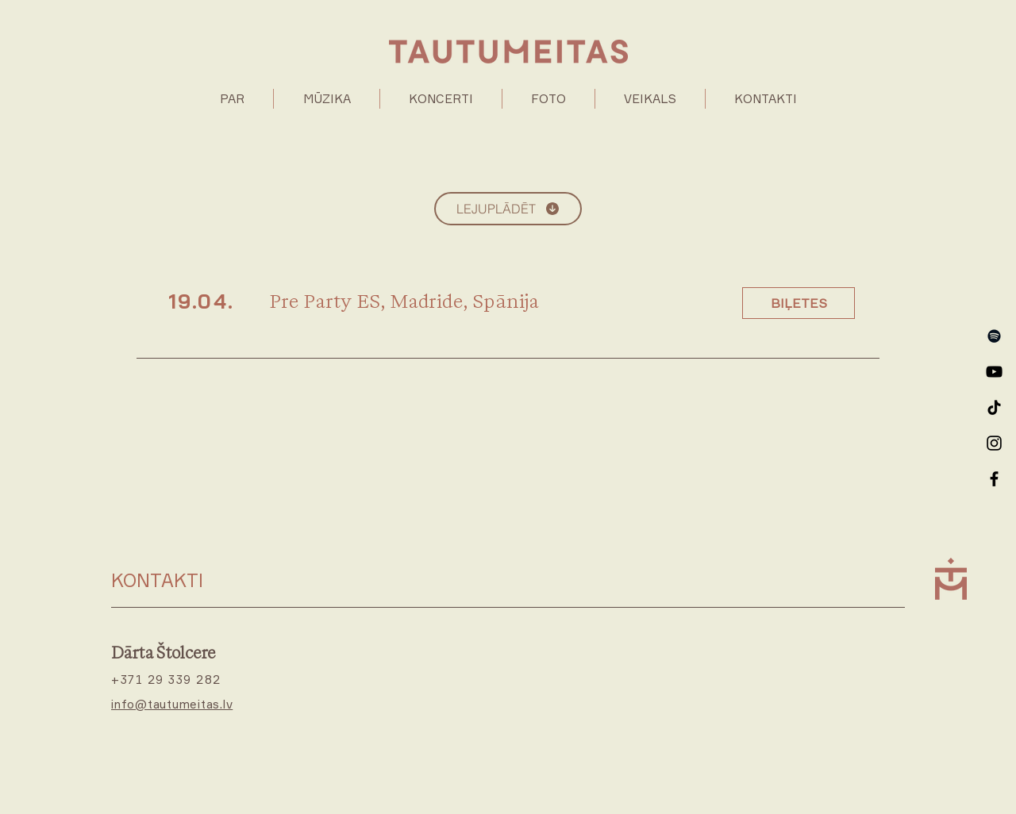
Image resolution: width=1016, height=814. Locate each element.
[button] (326, 99)
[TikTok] (994, 407)
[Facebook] (994, 479)
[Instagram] (994, 443)
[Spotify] (994, 336)
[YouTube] (994, 372)
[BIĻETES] (798, 303)
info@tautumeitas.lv (172, 704)
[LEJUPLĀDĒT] (508, 208)
